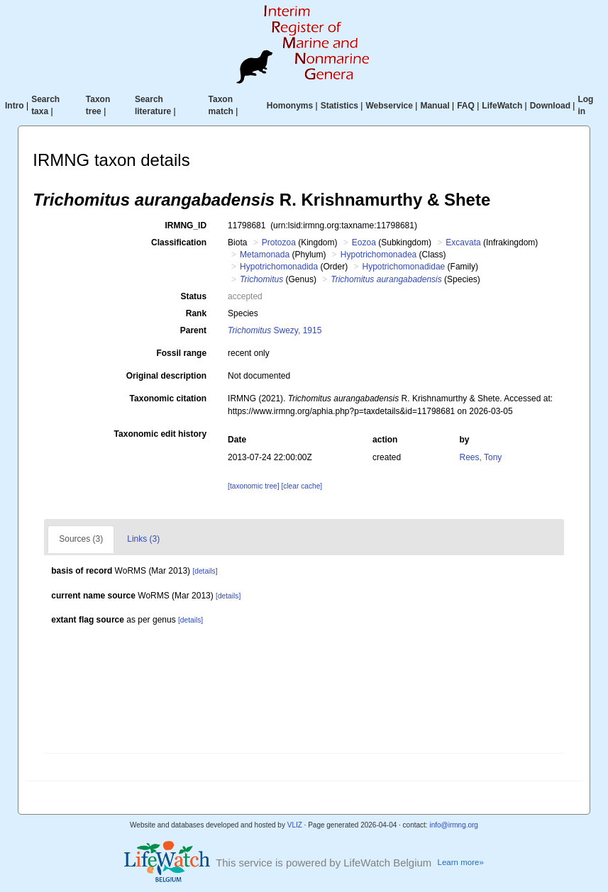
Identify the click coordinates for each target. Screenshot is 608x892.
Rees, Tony (481, 457)
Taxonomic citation (168, 398)
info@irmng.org (453, 825)
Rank (196, 313)
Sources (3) (81, 539)
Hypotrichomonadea (378, 255)
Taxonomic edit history (160, 434)
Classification (178, 242)
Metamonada (264, 255)
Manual (434, 106)
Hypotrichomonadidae (404, 267)
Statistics (339, 106)
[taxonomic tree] (253, 486)
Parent (193, 330)
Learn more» (461, 862)
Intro (14, 106)
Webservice (389, 106)
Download (550, 106)
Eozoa (364, 242)
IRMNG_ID (185, 225)
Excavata (463, 242)
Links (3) (143, 539)
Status (193, 296)
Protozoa (279, 242)
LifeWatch (502, 106)
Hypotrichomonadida (279, 267)
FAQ (466, 106)
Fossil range (181, 353)
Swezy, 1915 (274, 330)
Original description (166, 376)
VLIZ (294, 825)
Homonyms (290, 106)
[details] (204, 571)
